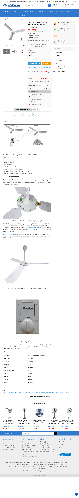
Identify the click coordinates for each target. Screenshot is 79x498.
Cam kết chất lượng (26, 447)
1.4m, (4, 392)
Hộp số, (20, 392)
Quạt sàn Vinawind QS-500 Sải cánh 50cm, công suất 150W (39, 424)
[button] (5, 45)
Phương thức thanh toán (36, 104)
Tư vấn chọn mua (64, 11)
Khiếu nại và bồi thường (27, 458)
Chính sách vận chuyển (36, 99)
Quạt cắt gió (56, 63)
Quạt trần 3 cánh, (26, 392)
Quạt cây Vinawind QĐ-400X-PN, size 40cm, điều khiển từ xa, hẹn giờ (24, 424)
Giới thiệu (25, 11)
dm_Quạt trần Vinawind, (12, 392)
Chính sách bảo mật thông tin (29, 449)
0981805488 (56, 4)
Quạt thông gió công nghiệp (60, 66)
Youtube (61, 454)
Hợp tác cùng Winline (27, 453)
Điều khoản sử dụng (26, 451)
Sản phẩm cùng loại (39, 403)
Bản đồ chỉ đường (32, 88)
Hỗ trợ (24, 15)
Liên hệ (48, 1)
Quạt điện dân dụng (58, 52)
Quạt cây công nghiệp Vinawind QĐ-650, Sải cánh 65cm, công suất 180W (69, 424)
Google (61, 448)
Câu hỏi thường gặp (35, 101)
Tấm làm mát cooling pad (59, 71)
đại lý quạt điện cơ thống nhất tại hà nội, (59, 392)
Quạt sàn (55, 58)
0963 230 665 (45, 449)
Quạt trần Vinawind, (36, 392)
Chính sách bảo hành (35, 96)
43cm (33, 52)
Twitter (61, 451)
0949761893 (44, 71)
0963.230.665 (45, 456)
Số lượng (30, 55)
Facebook (61, 445)
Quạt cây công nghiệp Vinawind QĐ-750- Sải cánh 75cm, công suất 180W (54, 424)
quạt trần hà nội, (45, 392)
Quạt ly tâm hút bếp (58, 68)
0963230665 (44, 78)
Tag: (4, 390)
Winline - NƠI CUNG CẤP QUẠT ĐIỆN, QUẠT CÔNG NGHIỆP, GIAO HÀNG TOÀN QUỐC (24, 1)
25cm (29, 53)
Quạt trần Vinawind (14, 19)
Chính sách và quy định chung (29, 460)
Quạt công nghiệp (57, 60)
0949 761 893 (45, 451)
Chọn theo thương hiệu (37, 11)
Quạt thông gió (56, 55)
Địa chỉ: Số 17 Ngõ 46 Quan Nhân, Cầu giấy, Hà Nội (64, 1)
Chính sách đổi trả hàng (36, 94)
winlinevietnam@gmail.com (49, 453)
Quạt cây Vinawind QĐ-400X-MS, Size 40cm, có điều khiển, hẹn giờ (9, 424)
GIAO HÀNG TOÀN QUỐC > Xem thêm (37, 47)
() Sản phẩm (69, 5)
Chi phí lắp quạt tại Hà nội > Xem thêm (37, 44)
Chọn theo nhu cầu (51, 11)
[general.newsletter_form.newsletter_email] (38, 437)
